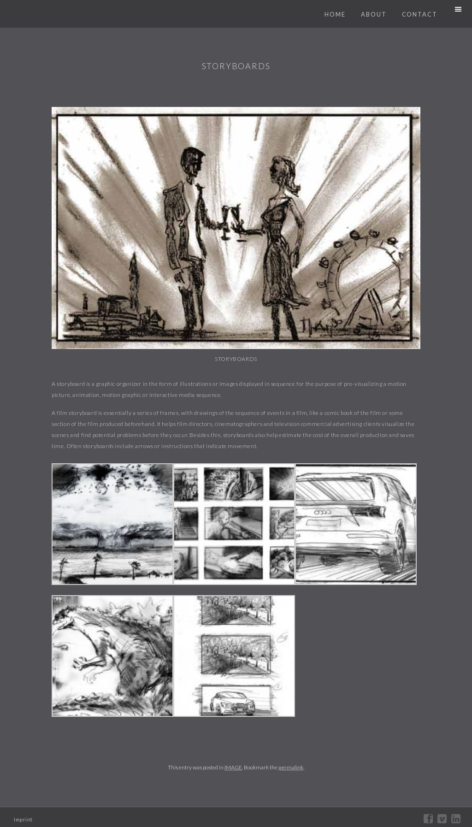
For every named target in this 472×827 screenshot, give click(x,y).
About (374, 14)
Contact (419, 14)
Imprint (23, 819)
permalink (290, 767)
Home (335, 14)
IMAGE (233, 767)
